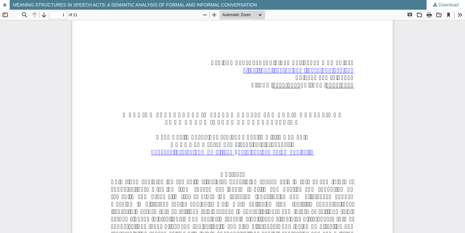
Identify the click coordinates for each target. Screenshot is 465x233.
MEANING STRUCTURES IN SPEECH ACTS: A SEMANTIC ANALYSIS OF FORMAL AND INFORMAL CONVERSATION (135, 4)
